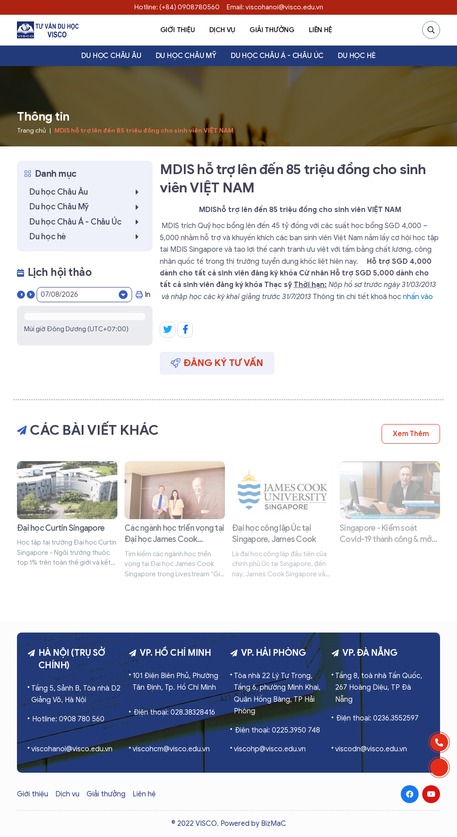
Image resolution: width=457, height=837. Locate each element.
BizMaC (273, 823)
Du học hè (356, 55)
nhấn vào (417, 296)
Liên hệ (320, 30)
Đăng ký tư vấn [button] (217, 363)
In (143, 294)
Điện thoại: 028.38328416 (174, 712)
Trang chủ (31, 130)
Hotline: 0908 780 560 (68, 719)
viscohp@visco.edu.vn (270, 749)
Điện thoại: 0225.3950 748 (277, 730)
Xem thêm (411, 433)
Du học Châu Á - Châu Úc (277, 55)
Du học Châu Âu (111, 55)
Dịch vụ (222, 30)
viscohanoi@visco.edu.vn (71, 749)
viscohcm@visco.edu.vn (171, 749)
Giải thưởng (272, 30)
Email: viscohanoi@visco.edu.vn (275, 7)
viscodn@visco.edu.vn (371, 749)
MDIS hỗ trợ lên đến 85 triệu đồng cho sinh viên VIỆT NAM (143, 130)
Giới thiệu (177, 30)
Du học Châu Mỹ (186, 55)
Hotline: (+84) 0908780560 (177, 7)
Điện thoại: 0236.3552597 (377, 718)
